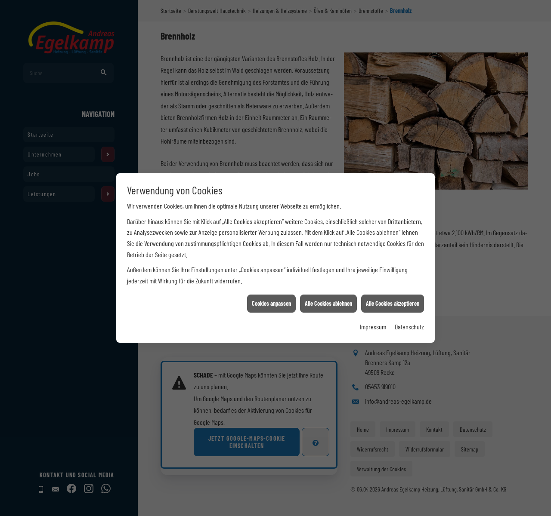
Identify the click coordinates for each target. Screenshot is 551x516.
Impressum (373, 314)
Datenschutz (409, 314)
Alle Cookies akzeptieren (392, 291)
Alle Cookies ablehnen (328, 291)
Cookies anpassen (271, 291)
